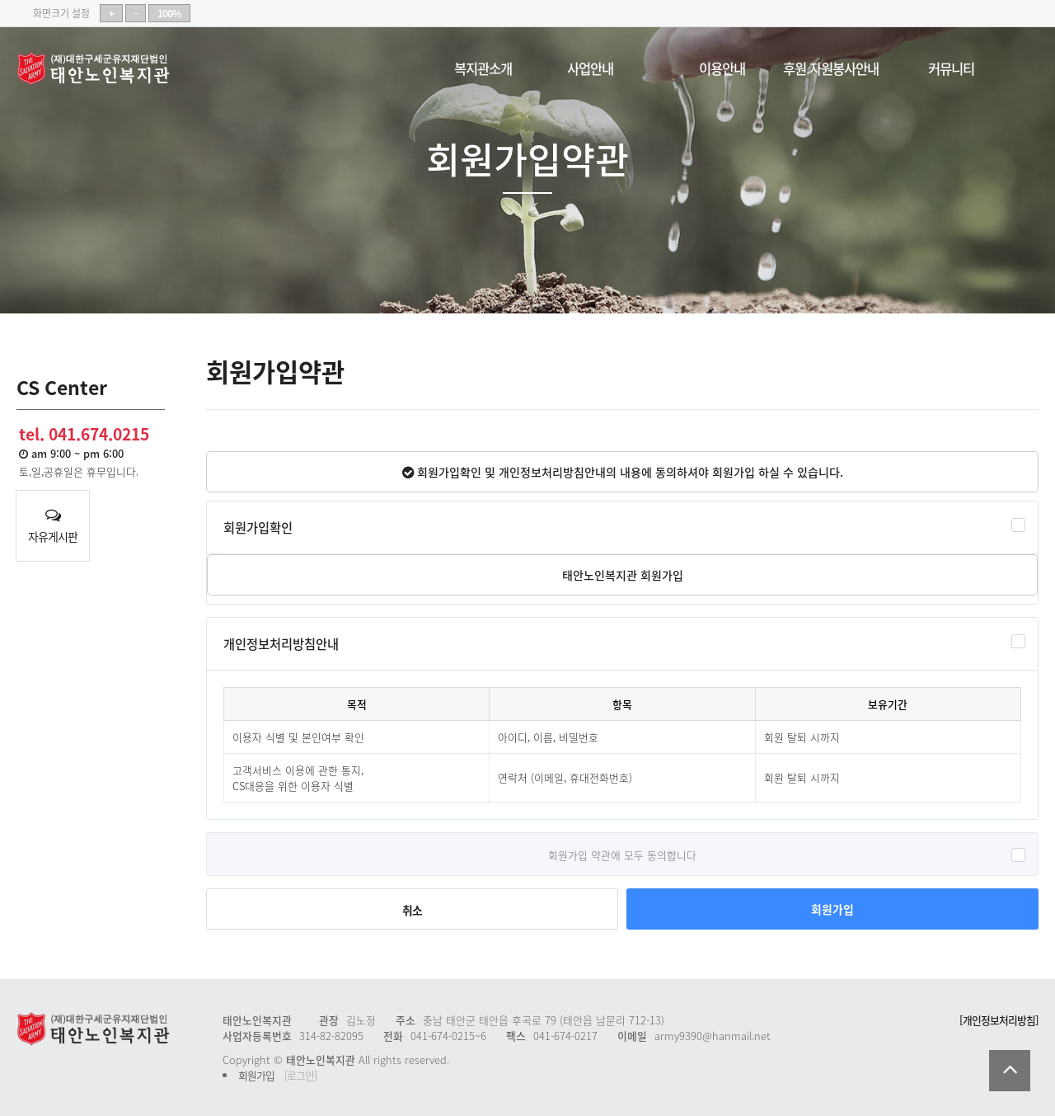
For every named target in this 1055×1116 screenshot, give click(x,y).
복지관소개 (483, 66)
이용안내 (722, 66)
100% (169, 13)
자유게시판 (52, 526)
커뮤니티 (951, 66)
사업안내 (590, 66)
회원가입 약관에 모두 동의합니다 (622, 854)
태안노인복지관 (98, 69)
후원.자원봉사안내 (831, 66)
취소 (412, 910)
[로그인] (300, 1075)
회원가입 (832, 909)
